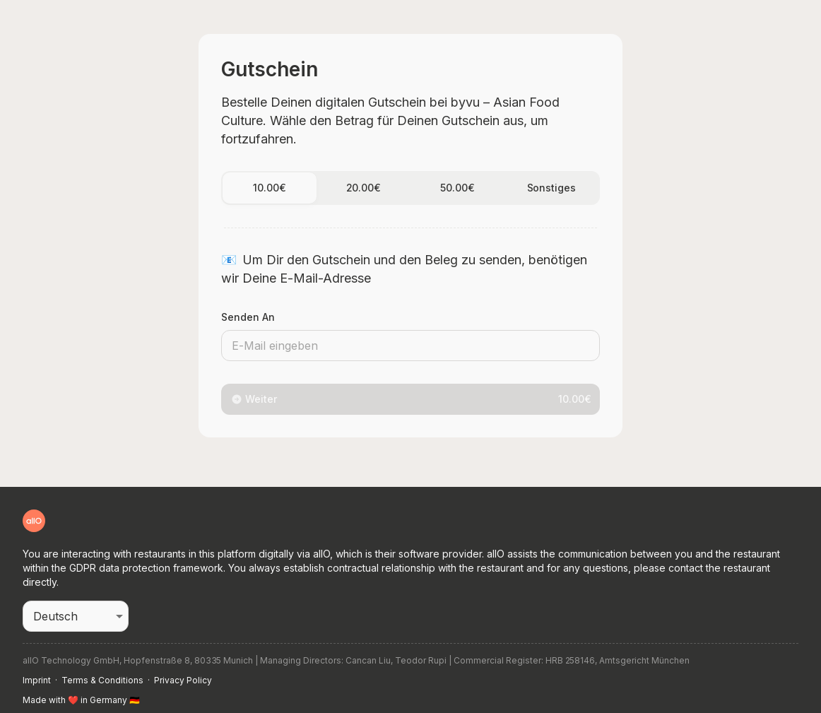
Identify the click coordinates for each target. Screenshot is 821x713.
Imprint (37, 680)
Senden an (248, 317)
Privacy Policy (183, 680)
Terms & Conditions (102, 680)
